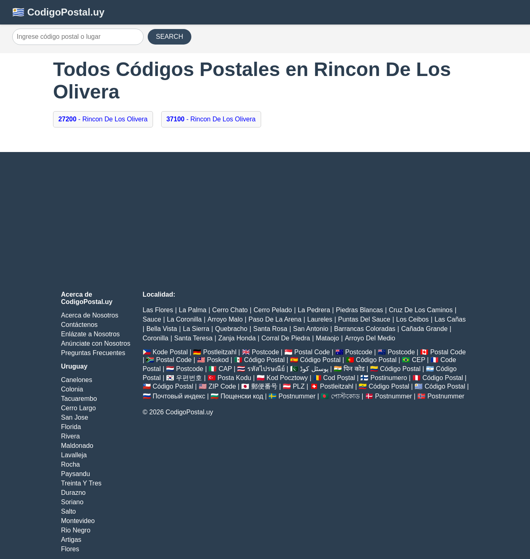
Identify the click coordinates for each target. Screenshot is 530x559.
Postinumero (388, 377)
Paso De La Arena (275, 319)
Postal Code (312, 352)
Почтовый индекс (179, 396)
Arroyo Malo (225, 319)
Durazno (73, 492)
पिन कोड (354, 368)
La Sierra (196, 328)
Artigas (71, 539)
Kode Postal (170, 352)
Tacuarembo (79, 398)
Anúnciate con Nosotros (96, 343)
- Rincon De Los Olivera (103, 119)
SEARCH (169, 36)
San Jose (75, 417)
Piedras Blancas (359, 309)
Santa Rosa (270, 328)
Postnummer (297, 396)
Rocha (70, 464)
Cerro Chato (230, 309)
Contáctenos (79, 324)
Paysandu (75, 473)
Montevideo (78, 520)
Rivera (70, 436)
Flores (70, 549)
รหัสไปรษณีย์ (266, 368)
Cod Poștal (339, 377)
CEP (418, 359)
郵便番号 (264, 386)
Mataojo (327, 338)
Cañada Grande (424, 328)
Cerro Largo (78, 408)
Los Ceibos (412, 319)
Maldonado (77, 445)
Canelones (77, 379)
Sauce (152, 319)
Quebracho (231, 328)
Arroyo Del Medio (370, 338)
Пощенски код (241, 396)
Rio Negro (76, 530)
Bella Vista (161, 328)
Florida (71, 426)
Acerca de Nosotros (90, 315)
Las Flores (158, 309)
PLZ (298, 386)
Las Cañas (450, 319)
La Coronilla (184, 319)
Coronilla (156, 338)
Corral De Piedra (286, 338)
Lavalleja (74, 455)
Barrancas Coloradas (364, 328)
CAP (225, 368)
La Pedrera (314, 309)
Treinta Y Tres (81, 483)
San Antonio (310, 328)
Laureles (319, 319)
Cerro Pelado (272, 309)
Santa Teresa (193, 338)
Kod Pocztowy (287, 377)
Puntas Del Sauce (364, 319)
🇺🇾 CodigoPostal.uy (58, 12)
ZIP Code (222, 386)
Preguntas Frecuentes (93, 352)
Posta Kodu (234, 377)
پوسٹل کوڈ (314, 368)
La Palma (192, 309)
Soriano (72, 502)
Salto (68, 511)
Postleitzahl (220, 352)
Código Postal (264, 359)
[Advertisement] (265, 221)
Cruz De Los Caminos (421, 309)
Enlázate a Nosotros (90, 334)
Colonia (72, 389)
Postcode (265, 352)
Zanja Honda (237, 338)
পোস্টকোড (345, 396)
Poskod (217, 359)
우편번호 (189, 377)
